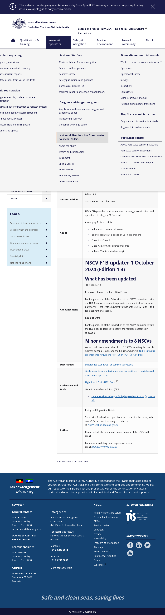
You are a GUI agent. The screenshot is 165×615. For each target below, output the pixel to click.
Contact (98, 560)
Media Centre (136, 28)
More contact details (61, 567)
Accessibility (100, 538)
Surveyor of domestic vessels (25, 223)
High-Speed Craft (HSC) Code (100, 382)
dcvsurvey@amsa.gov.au (104, 446)
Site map (98, 547)
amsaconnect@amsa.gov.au (26, 529)
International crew (19, 249)
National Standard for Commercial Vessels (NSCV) (119, 100)
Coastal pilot (16, 256)
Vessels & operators (54, 42)
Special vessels (68, 104)
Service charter (101, 525)
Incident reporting (24, 107)
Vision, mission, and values (107, 512)
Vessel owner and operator (24, 229)
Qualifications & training (29, 42)
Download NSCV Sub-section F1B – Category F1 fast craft (106, 152)
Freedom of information (106, 542)
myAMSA (106, 28)
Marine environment (105, 42)
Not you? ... (21, 262)
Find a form (120, 28)
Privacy (97, 533)
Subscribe (99, 564)
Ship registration (23, 114)
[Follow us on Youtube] (130, 553)
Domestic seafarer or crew (24, 243)
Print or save (145, 92)
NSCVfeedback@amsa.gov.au (103, 424)
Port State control (24, 168)
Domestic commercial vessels (26, 152)
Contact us (84, 33)
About (149, 40)
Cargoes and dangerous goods (27, 131)
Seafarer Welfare (23, 122)
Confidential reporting (105, 555)
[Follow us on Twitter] (147, 545)
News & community (129, 42)
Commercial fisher (19, 236)
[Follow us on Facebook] (130, 545)
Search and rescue (88, 28)
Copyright (99, 529)
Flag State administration (28, 161)
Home (13, 37)
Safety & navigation (80, 42)
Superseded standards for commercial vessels (109, 364)
